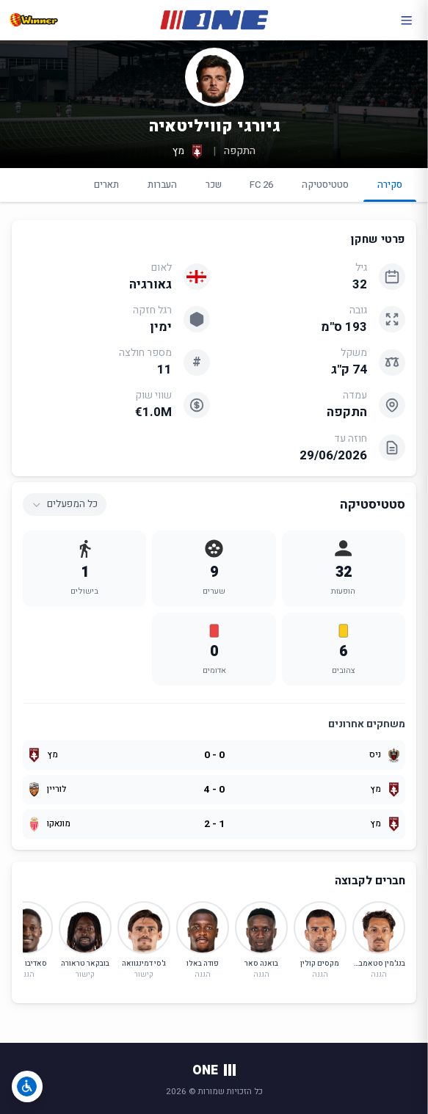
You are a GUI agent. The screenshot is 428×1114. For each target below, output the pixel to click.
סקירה (390, 190)
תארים (106, 185)
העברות (162, 185)
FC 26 (261, 185)
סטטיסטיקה (325, 185)
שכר (214, 185)
